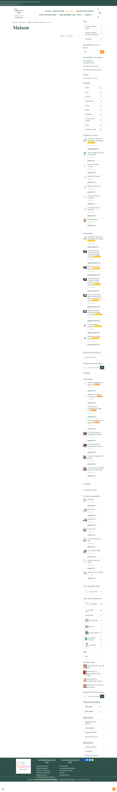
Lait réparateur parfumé (93, 329)
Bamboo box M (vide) (95, 576)
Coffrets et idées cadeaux (36, 23)
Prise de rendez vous (68, 15)
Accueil (48, 12)
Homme (93, 108)
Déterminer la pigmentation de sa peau (95, 679)
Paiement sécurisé (42, 782)
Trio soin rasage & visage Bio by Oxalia (95, 437)
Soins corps (89, 711)
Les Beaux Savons (93, 644)
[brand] (19, 13)
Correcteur (92, 533)
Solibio (93, 614)
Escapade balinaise (91, 738)
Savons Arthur (93, 624)
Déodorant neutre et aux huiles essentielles (95, 144)
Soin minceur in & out (92, 742)
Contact (88, 15)
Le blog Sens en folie (66, 777)
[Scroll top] (114, 789)
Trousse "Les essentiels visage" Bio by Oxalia (96, 473)
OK (102, 54)
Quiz (86, 662)
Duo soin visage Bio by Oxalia (95, 461)
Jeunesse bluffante (91, 753)
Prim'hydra (91, 513)
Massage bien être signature (91, 728)
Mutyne (93, 630)
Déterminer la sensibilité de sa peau (95, 685)
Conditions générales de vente (46, 784)
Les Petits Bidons (93, 637)
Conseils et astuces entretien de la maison (93, 35)
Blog (79, 15)
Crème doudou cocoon (93, 169)
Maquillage (93, 41)
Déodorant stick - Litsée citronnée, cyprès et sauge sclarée (94, 258)
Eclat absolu (89, 758)
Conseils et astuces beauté (93, 29)
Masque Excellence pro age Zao (94, 399)
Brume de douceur (94, 190)
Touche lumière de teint (94, 544)
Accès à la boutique (42, 773)
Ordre (62, 37)
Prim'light (91, 503)
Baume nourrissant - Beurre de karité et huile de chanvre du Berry (95, 301)
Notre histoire (58, 12)
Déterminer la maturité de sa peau (96, 691)
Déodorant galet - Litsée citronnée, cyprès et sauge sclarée (94, 285)
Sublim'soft (91, 523)
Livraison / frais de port (43, 777)
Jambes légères (90, 733)
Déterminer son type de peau (95, 672)
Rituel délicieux (93, 223)
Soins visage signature (92, 762)
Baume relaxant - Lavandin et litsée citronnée (94, 316)
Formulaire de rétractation (92, 72)
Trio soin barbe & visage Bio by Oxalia (95, 449)
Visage (93, 90)
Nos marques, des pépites (68, 775)
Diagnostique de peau (85, 12)
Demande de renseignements (89, 64)
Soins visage (89, 715)
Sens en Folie (93, 619)
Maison (93, 129)
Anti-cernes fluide (94, 554)
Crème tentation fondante (94, 201)
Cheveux (93, 99)
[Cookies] (3, 789)
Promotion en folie (93, 133)
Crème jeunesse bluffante (93, 212)
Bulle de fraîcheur (94, 180)
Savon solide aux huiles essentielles (96, 157)
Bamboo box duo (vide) (94, 565)
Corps (93, 94)
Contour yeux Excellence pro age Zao (94, 412)
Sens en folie (93, 595)
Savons (93, 113)
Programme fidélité (42, 775)
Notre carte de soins (48, 15)
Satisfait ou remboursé (43, 779)
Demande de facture (90, 68)
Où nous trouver (65, 782)
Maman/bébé (93, 103)
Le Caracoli (93, 650)
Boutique (70, 12)
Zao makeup (93, 608)
